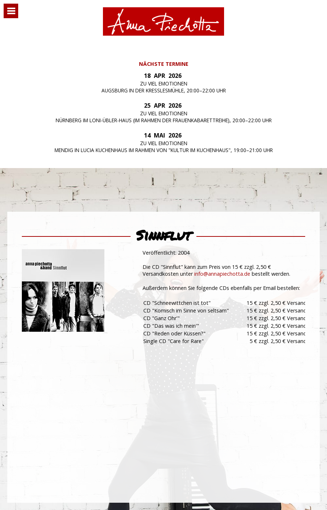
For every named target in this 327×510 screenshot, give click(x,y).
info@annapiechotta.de (222, 273)
